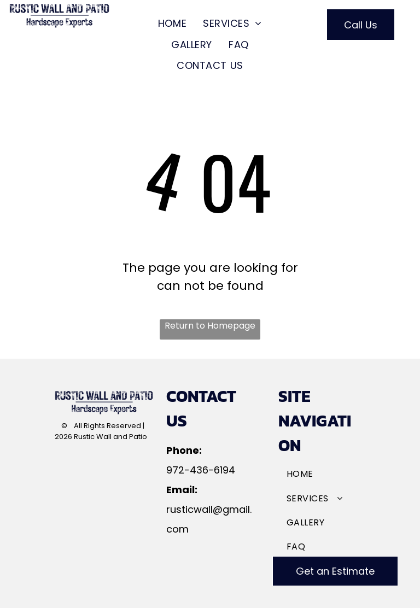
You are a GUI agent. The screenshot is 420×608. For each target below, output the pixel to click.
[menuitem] (172, 23)
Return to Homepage (210, 325)
